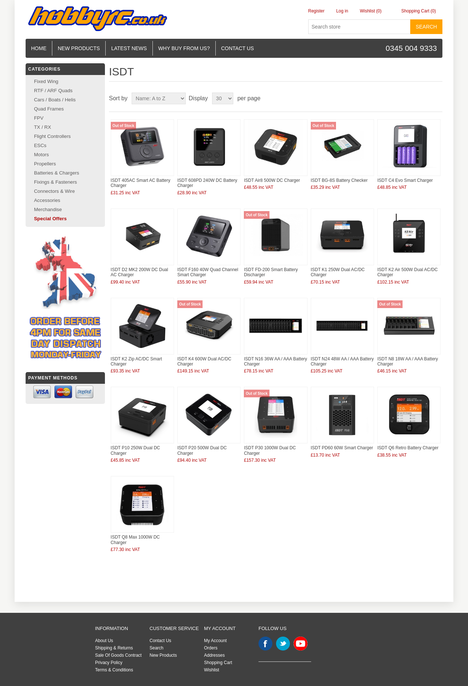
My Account (215, 640)
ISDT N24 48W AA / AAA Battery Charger (342, 361)
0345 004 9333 (411, 48)
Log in (342, 11)
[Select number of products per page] (222, 98)
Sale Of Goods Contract (118, 655)
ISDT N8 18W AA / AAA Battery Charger (407, 361)
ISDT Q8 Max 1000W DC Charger (135, 540)
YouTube (300, 644)
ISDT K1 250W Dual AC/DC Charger (338, 272)
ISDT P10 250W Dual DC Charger (135, 450)
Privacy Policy (108, 662)
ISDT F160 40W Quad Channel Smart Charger (207, 272)
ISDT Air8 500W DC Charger (272, 180)
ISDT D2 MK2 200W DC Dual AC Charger (139, 272)
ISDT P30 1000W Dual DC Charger (270, 450)
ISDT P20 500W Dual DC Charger (202, 450)
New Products (79, 48)
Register (316, 11)
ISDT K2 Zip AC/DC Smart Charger (136, 361)
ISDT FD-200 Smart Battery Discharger (271, 272)
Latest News (129, 48)
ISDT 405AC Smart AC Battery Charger (140, 183)
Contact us (237, 48)
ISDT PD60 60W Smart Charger (342, 447)
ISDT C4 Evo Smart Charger (405, 180)
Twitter (283, 644)
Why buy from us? (184, 48)
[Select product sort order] (159, 98)
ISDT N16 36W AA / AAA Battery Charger (275, 361)
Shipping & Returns (114, 648)
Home (38, 48)
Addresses (214, 655)
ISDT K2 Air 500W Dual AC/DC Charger (407, 272)
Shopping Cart (218, 662)
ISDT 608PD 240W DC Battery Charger (207, 183)
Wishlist (211, 669)
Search (426, 27)
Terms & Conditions (114, 669)
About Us (104, 640)
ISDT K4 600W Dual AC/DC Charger (204, 361)
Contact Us (160, 640)
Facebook (265, 644)
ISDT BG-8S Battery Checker (339, 180)
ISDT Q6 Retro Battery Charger (407, 447)
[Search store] (359, 26)
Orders (211, 648)
